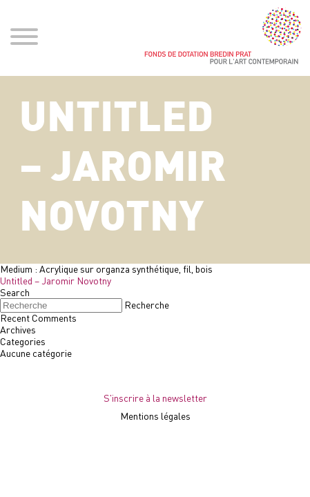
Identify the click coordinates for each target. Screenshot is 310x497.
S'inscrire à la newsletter (155, 398)
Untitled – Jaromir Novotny (55, 280)
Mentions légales (155, 416)
